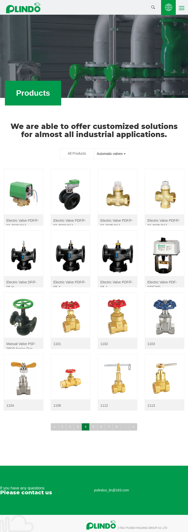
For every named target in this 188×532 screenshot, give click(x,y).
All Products (77, 153)
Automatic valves (111, 154)
